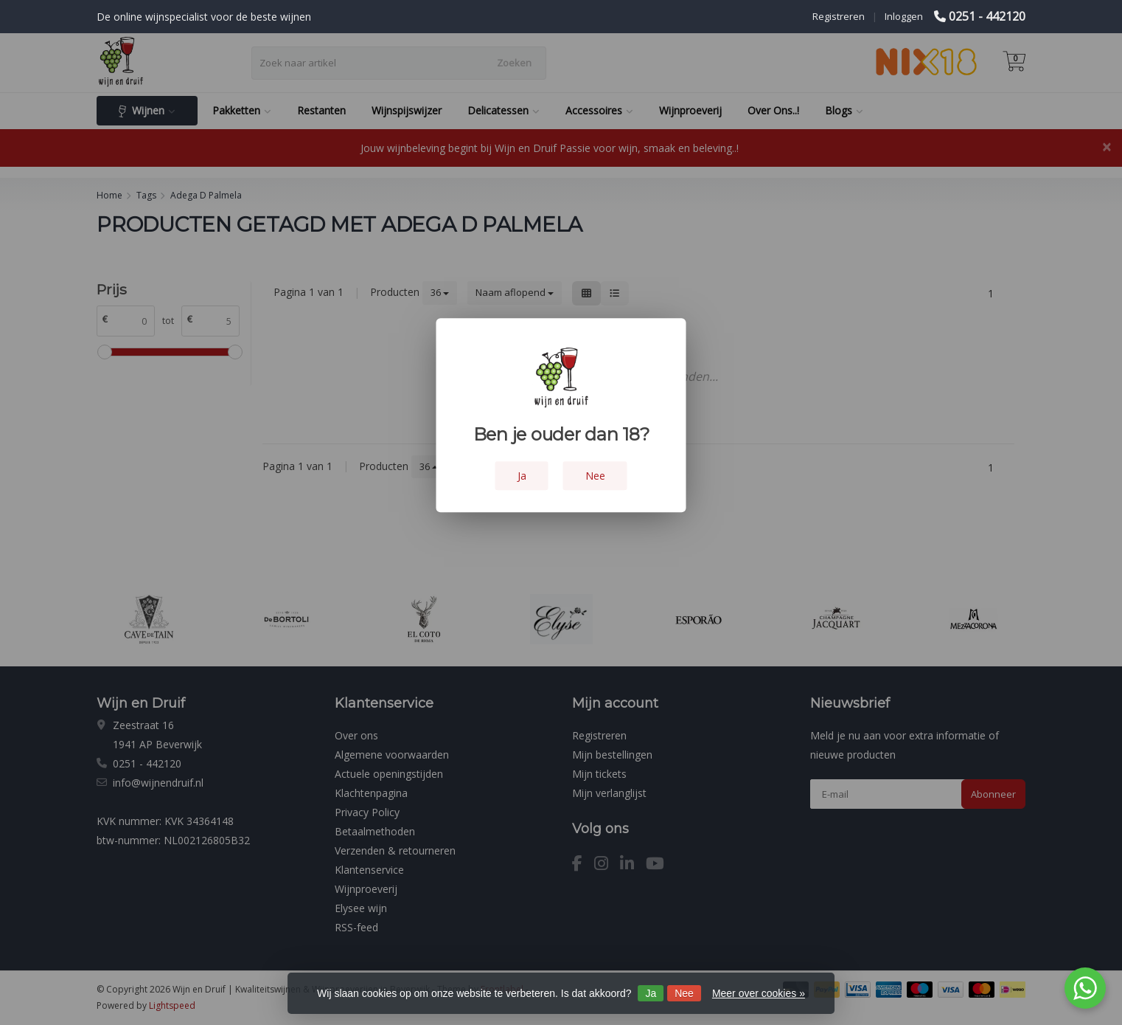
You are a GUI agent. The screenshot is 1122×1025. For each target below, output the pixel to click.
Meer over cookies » (758, 993)
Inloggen (904, 16)
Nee (684, 993)
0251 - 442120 (987, 16)
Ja (650, 993)
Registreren (838, 16)
